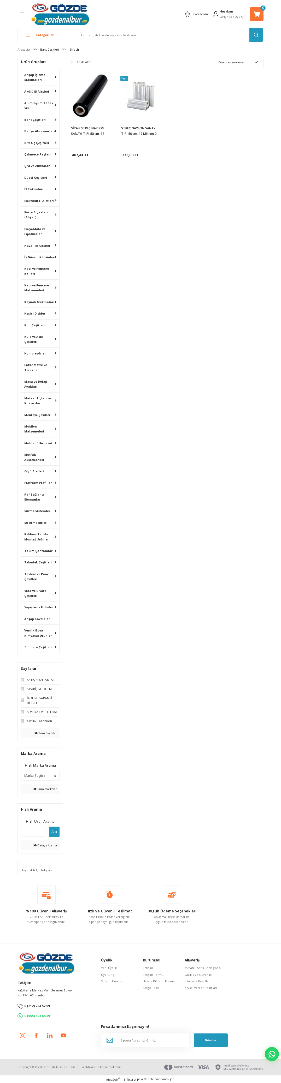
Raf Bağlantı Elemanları (34, 496)
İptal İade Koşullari (197, 981)
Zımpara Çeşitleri (38, 647)
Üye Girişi (108, 975)
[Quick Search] (33, 832)
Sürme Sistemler (37, 511)
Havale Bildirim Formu (159, 981)
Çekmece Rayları (37, 154)
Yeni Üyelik (109, 968)
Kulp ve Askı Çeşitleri (33, 339)
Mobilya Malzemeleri (34, 428)
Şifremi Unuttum (113, 981)
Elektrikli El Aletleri (39, 201)
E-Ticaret (130, 1079)
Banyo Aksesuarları (39, 131)
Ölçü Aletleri (34, 471)
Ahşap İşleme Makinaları (34, 77)
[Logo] (60, 14)
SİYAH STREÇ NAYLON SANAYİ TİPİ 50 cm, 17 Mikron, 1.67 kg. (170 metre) (87, 131)
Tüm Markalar (45, 789)
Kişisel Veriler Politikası (201, 988)
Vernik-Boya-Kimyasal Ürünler (38, 632)
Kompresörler (35, 353)
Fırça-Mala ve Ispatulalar (34, 231)
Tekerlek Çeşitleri (38, 562)
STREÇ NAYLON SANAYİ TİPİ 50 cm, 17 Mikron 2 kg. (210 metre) (138, 131)
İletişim (148, 968)
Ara (54, 831)
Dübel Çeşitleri (35, 177)
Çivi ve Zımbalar (37, 166)
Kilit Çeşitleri (34, 325)
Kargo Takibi (151, 988)
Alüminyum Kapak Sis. (38, 105)
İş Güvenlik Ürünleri (39, 257)
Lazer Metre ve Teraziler (35, 367)
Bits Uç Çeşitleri (36, 143)
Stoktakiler (83, 62)
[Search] (167, 35)
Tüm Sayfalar (46, 733)
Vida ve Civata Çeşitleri (35, 593)
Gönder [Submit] (210, 1040)
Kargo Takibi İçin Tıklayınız (36, 870)
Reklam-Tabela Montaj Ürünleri (37, 536)
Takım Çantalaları (39, 551)
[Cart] (257, 14)
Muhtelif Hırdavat (38, 443)
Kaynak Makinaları (39, 302)
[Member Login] (216, 14)
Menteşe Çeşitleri (37, 415)
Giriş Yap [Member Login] (226, 17)
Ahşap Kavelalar (37, 619)
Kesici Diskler (34, 313)
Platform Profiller (38, 483)
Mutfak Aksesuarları (34, 457)
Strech (74, 49)
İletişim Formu (153, 975)
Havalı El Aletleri (37, 246)
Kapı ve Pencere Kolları (36, 271)
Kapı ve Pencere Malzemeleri (36, 287)
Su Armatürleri (36, 523)
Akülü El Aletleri (36, 91)
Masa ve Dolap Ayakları (35, 384)
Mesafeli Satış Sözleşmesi (203, 968)
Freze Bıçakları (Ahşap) (36, 214)
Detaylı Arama (45, 845)
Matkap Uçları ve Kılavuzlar (37, 400)
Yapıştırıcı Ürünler (38, 607)
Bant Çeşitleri (35, 120)
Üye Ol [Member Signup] (239, 17)
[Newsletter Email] (145, 1040)
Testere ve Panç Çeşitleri (36, 576)
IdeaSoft (113, 1079)
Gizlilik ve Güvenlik (198, 975)
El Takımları (33, 189)
